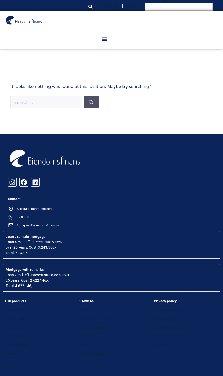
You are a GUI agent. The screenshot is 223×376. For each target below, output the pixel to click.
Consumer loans (18, 336)
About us (109, 6)
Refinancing (14, 319)
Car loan (12, 327)
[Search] (91, 102)
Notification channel (170, 336)
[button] (105, 39)
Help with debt (16, 345)
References (88, 336)
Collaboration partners (97, 354)
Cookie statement (168, 327)
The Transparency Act (171, 310)
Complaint (162, 345)
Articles (85, 310)
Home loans (14, 310)
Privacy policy (165, 319)
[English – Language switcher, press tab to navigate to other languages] (179, 7)
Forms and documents (97, 319)
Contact (133, 6)
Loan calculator (91, 327)
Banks (84, 345)
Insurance (13, 354)
